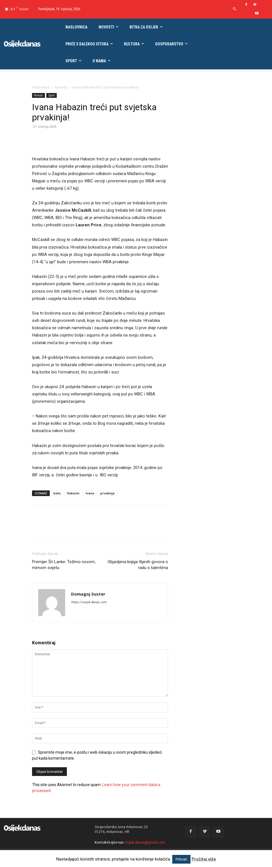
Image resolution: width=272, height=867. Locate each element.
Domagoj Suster (88, 594)
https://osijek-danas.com (88, 602)
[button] (234, 9)
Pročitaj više (204, 859)
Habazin (73, 493)
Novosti (61, 87)
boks (57, 493)
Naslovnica (40, 87)
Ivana (90, 493)
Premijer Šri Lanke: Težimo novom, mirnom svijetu (64, 564)
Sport (51, 95)
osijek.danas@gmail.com (145, 842)
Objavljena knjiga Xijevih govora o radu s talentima (138, 564)
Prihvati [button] (181, 859)
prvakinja (107, 493)
